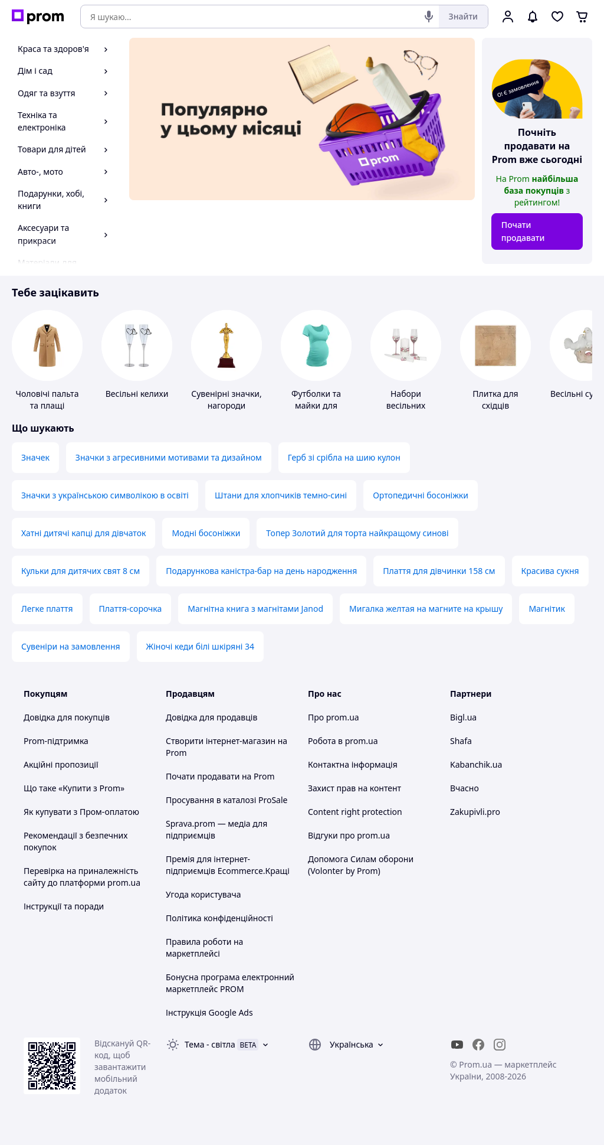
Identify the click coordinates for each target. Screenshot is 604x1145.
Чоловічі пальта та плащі (47, 399)
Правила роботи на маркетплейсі (204, 947)
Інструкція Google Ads (209, 1012)
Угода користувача (203, 894)
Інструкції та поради (64, 906)
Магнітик (546, 608)
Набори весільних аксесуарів (405, 405)
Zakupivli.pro (475, 811)
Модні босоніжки (206, 533)
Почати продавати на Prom (220, 776)
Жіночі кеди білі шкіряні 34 (200, 646)
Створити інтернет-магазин (220, 740)
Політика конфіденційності (219, 918)
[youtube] (457, 1045)
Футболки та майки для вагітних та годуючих (316, 411)
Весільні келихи (137, 393)
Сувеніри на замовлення (70, 646)
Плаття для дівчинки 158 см (439, 570)
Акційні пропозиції (61, 764)
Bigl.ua (463, 717)
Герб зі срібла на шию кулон (344, 457)
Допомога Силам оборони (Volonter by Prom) (360, 864)
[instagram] (500, 1045)
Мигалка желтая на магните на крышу (426, 608)
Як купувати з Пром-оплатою (81, 811)
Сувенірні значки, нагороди (226, 399)
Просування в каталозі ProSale (226, 799)
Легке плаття (47, 608)
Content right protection (355, 811)
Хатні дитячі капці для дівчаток (83, 533)
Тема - (210, 1044)
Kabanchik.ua (476, 764)
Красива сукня (550, 570)
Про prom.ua (333, 717)
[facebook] (478, 1045)
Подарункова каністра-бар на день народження (261, 570)
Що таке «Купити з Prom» (74, 788)
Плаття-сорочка (130, 608)
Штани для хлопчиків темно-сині (281, 495)
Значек (35, 457)
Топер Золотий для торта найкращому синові (357, 533)
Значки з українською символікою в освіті (105, 495)
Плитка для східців (495, 399)
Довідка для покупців (67, 717)
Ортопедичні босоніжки (420, 495)
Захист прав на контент (354, 788)
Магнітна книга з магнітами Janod (255, 608)
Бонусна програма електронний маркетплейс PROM (230, 982)
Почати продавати (523, 231)
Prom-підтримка (56, 740)
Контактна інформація (353, 764)
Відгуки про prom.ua (349, 835)
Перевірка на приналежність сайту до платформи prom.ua (82, 876)
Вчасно (464, 788)
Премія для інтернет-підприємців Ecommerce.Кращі (228, 864)
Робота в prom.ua (343, 740)
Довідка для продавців (211, 717)
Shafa (461, 740)
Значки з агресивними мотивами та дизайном (169, 457)
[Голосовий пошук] (429, 16)
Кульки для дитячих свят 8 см (80, 570)
